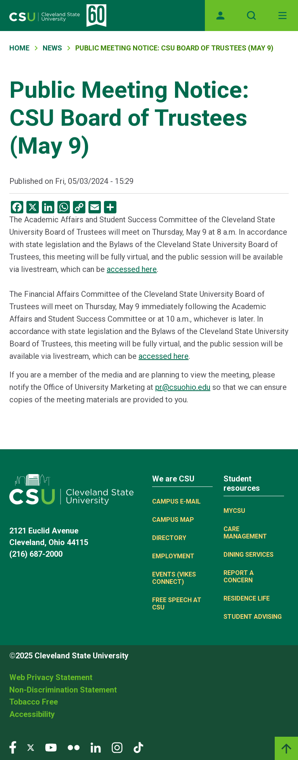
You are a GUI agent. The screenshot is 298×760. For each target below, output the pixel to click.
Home (19, 48)
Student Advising (253, 616)
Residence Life (247, 598)
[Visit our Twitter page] (30, 747)
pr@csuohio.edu (182, 387)
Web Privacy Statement (50, 677)
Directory (169, 538)
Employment (173, 556)
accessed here (132, 269)
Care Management (245, 532)
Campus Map (173, 519)
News (52, 48)
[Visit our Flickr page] (74, 747)
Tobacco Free (33, 701)
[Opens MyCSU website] (220, 15)
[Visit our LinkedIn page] (95, 747)
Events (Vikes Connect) (174, 578)
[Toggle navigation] (282, 15)
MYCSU (234, 510)
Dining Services (249, 554)
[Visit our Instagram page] (117, 747)
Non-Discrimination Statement (63, 689)
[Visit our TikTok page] (138, 747)
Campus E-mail (176, 501)
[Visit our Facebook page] (12, 747)
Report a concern (239, 576)
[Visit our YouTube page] (51, 747)
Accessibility (32, 714)
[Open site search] (251, 15)
